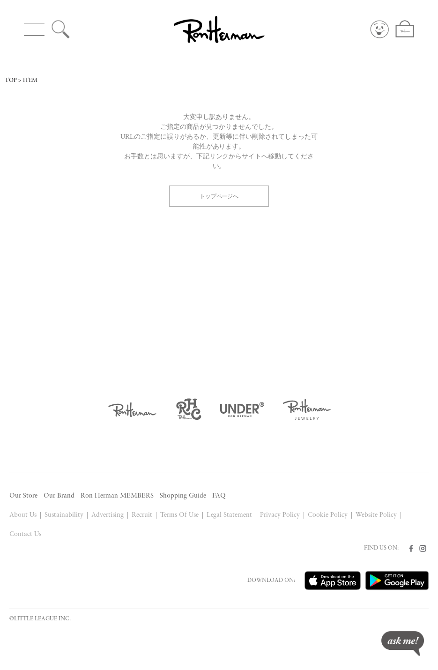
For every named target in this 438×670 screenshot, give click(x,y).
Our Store (23, 495)
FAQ (219, 495)
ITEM (30, 80)
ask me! (402, 643)
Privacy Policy (280, 515)
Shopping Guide (183, 495)
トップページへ (219, 196)
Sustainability (64, 515)
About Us (23, 515)
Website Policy (376, 515)
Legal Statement (229, 515)
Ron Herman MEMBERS (117, 495)
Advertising (107, 515)
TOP (11, 80)
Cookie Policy (328, 515)
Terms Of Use (179, 515)
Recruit (142, 515)
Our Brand (59, 495)
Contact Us (25, 534)
